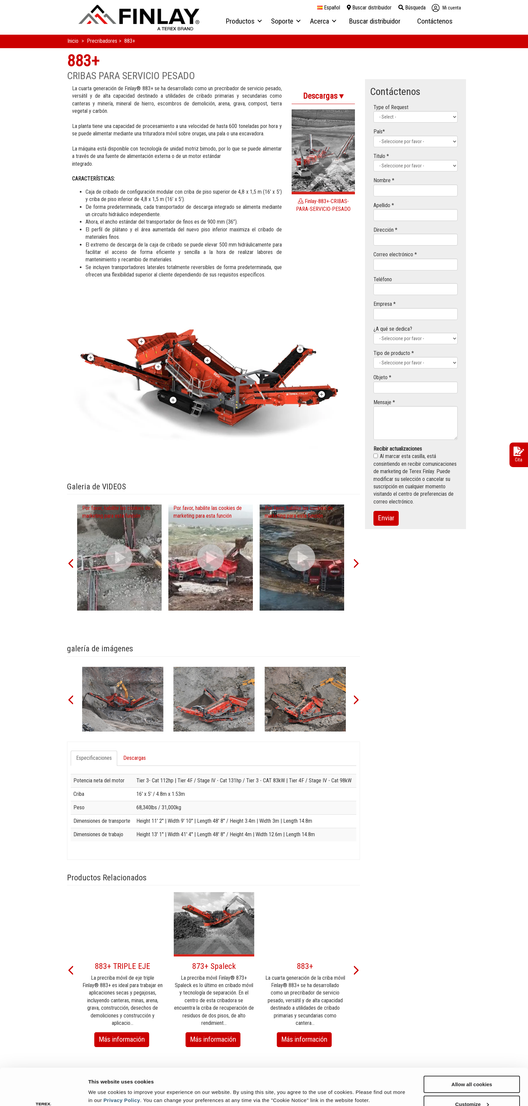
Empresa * (384, 304)
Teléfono (382, 279)
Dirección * (385, 230)
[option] (119, 558)
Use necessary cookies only (471, 1089)
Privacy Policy (121, 1065)
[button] (70, 563)
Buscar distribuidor (369, 7)
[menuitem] (243, 21)
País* (379, 131)
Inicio (73, 41)
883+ (305, 966)
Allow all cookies (472, 1049)
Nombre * (383, 180)
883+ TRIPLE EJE (122, 966)
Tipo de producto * (393, 353)
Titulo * (381, 156)
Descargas (134, 758)
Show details (104, 1084)
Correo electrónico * (395, 254)
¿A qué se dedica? (392, 329)
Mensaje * (384, 402)
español (328, 8)
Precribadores (102, 41)
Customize (472, 1069)
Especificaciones (94, 758)
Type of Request (390, 107)
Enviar (386, 518)
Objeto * (382, 377)
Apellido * (383, 205)
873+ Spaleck (214, 966)
